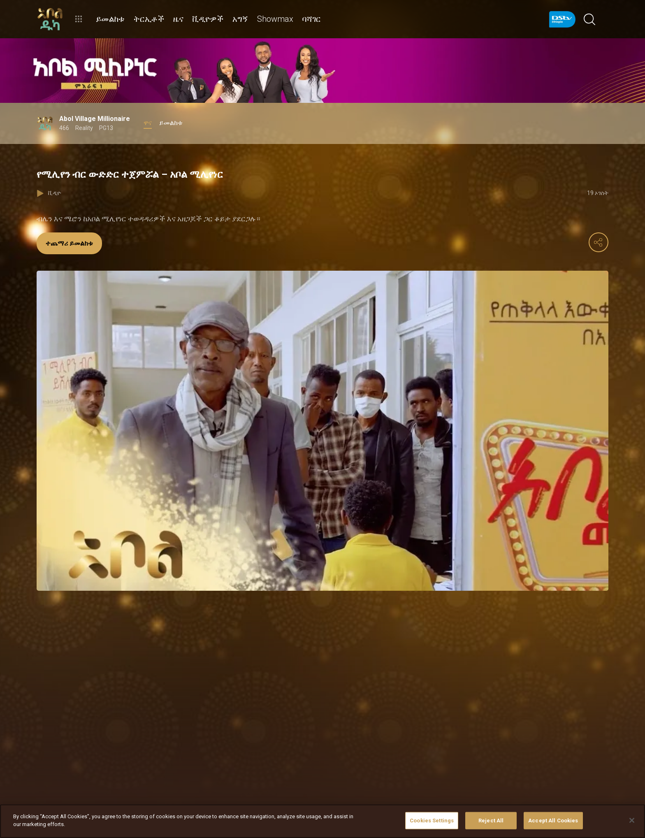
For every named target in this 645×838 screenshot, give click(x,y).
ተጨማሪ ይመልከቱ (69, 243)
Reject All (490, 820)
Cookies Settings (432, 820)
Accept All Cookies (553, 820)
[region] (322, 821)
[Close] (632, 820)
